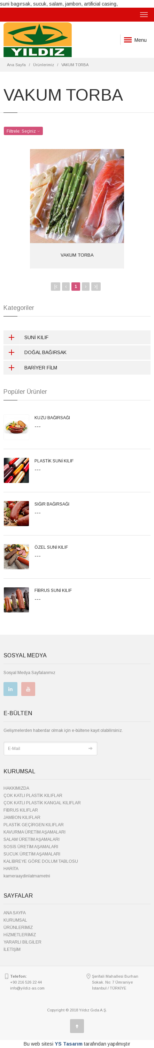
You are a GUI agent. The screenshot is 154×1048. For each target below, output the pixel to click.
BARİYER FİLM (30, 368)
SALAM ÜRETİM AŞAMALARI (31, 839)
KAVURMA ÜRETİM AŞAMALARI (34, 832)
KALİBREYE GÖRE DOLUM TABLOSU (40, 861)
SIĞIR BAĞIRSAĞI (51, 504)
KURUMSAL (15, 920)
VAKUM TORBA (77, 255)
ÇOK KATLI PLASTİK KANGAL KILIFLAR (42, 802)
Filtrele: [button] (23, 131)
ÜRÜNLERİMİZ (18, 927)
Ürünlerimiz (43, 65)
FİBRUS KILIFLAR (20, 810)
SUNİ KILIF (25, 337)
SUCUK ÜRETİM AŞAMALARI (31, 854)
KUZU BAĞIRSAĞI (52, 417)
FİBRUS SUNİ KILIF (53, 590)
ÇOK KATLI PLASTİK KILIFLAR (32, 795)
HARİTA (10, 868)
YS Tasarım (69, 1044)
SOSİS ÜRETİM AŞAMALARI (30, 846)
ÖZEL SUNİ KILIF (51, 547)
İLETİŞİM (12, 949)
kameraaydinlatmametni (26, 876)
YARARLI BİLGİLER (22, 942)
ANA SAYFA (14, 912)
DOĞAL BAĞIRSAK (35, 352)
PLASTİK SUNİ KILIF (54, 461)
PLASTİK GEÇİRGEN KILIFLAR (33, 824)
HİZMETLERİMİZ (19, 934)
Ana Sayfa (16, 65)
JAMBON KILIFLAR (21, 817)
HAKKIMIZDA (16, 788)
